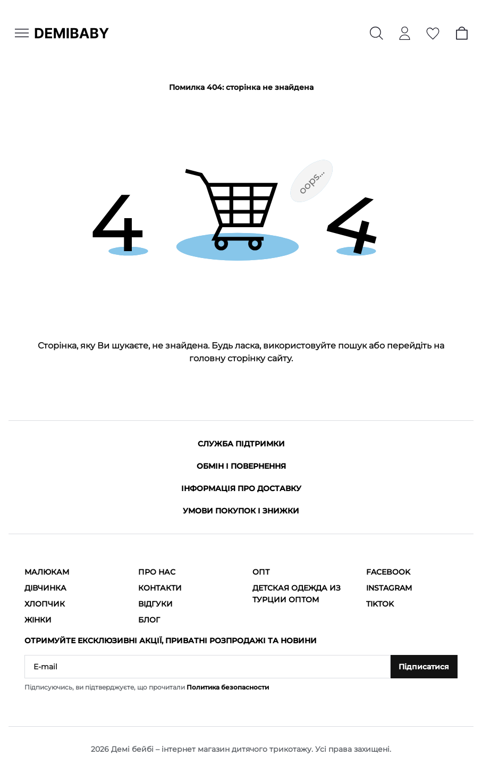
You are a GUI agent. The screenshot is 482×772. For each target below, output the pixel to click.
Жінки (38, 620)
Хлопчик (44, 604)
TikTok (380, 604)
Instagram (389, 588)
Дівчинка (45, 588)
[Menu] (22, 33)
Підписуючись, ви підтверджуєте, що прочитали (146, 687)
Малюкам (46, 572)
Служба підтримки (241, 444)
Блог (149, 620)
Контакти (160, 588)
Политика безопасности (228, 687)
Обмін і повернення (241, 466)
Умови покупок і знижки (241, 511)
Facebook (388, 572)
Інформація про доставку (241, 488)
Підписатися (424, 666)
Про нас (156, 572)
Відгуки (155, 604)
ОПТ (260, 572)
